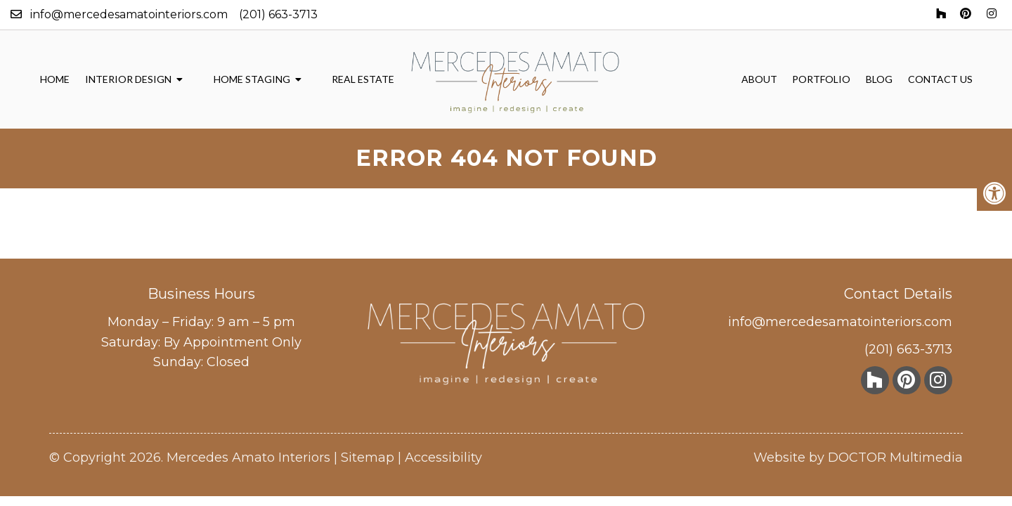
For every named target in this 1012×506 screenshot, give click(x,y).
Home (55, 79)
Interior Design (128, 79)
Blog (879, 79)
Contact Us (940, 79)
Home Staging (252, 79)
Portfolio (821, 79)
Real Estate (363, 79)
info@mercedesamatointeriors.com (129, 14)
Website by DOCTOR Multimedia (858, 457)
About (759, 79)
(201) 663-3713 (278, 14)
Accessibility (443, 457)
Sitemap (367, 457)
